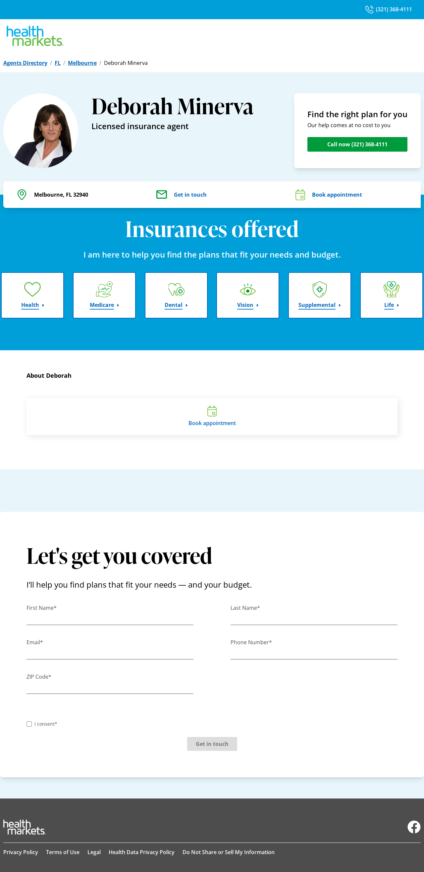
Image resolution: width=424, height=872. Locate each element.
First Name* (41, 607)
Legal (94, 852)
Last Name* (245, 607)
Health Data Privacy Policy (142, 852)
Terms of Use (63, 852)
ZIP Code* (38, 676)
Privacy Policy (20, 852)
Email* (34, 642)
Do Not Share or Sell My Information (229, 852)
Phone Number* (251, 642)
